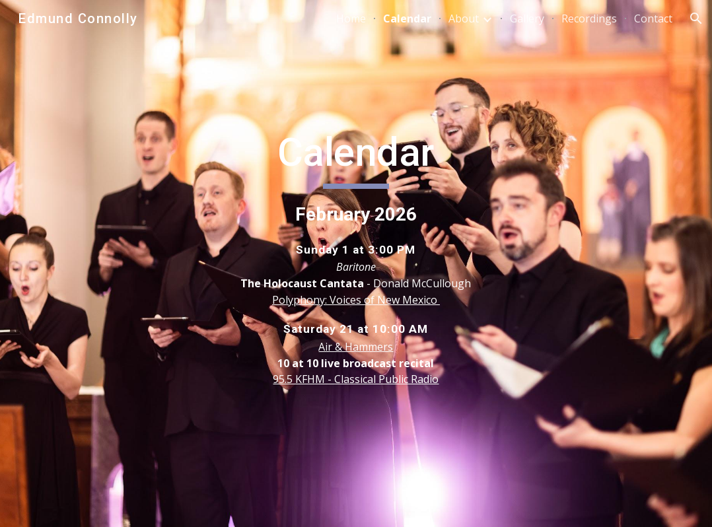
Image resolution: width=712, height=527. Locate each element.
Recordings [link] (589, 18)
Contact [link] (653, 18)
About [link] (463, 18)
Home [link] (351, 18)
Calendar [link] (407, 18)
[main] (356, 263)
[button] (696, 18)
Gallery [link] (527, 18)
